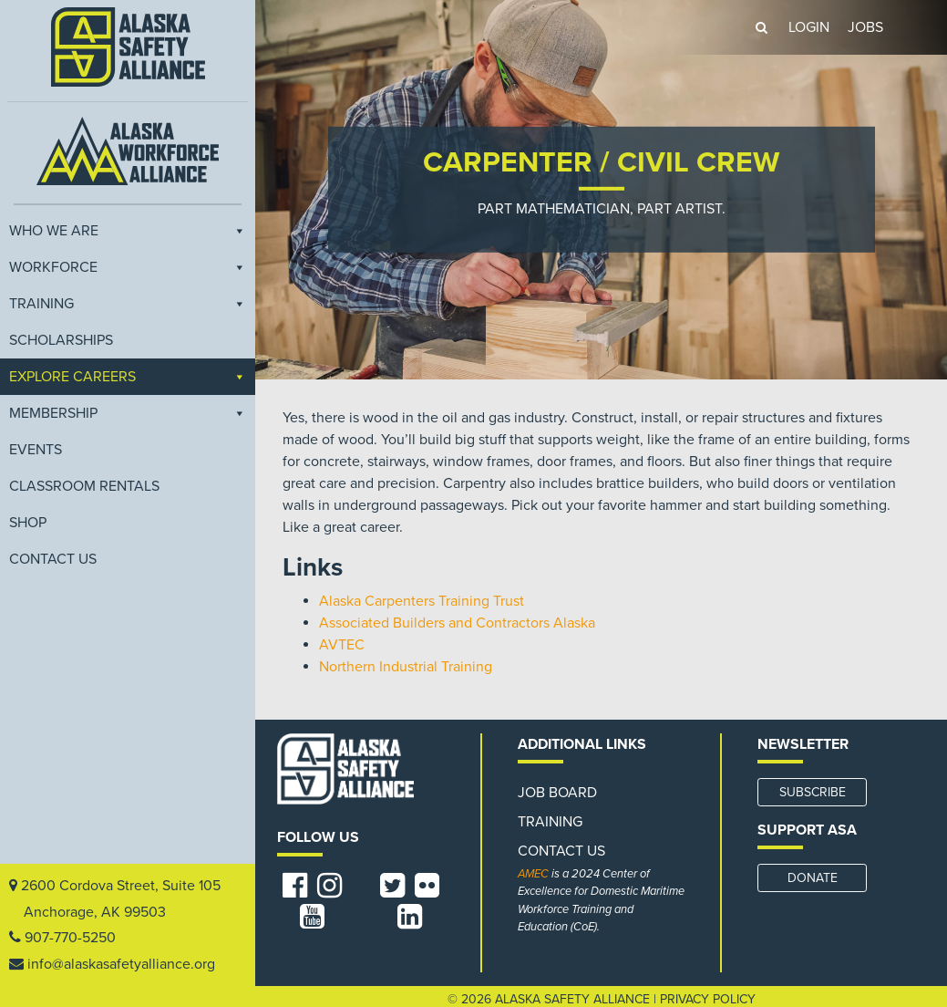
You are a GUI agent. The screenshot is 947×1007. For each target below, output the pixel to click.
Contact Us (53, 559)
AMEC (533, 874)
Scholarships (61, 340)
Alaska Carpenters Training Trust (421, 601)
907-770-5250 (70, 938)
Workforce (127, 267)
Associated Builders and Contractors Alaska (457, 623)
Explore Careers (127, 376)
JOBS (865, 27)
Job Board (557, 793)
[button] (761, 27)
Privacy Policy (708, 999)
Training (127, 303)
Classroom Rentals (84, 486)
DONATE (812, 878)
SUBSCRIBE (812, 792)
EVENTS (35, 450)
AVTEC (342, 645)
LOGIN (808, 27)
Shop (27, 523)
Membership (127, 413)
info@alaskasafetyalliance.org (121, 964)
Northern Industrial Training (405, 667)
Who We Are (127, 231)
